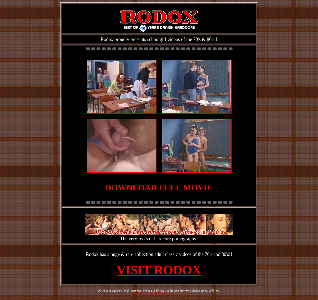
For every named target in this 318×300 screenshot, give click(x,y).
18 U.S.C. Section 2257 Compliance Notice (159, 293)
